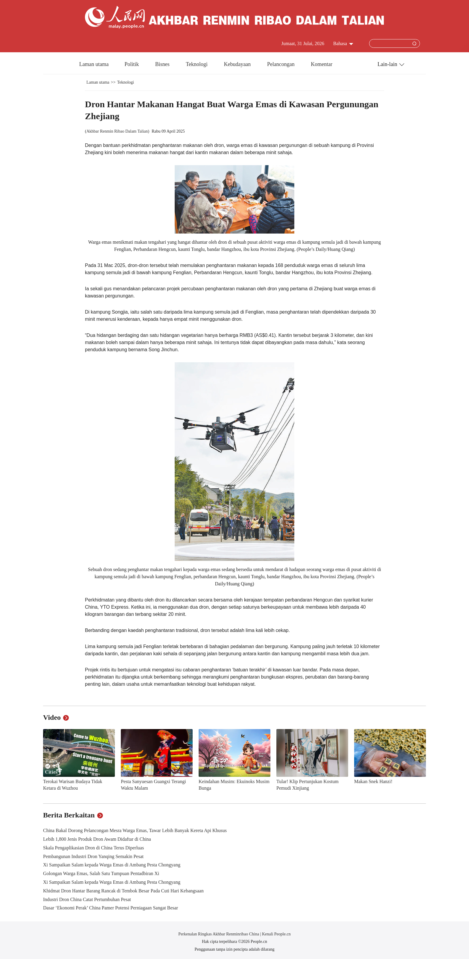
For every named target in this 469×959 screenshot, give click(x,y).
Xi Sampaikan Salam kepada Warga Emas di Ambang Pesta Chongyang (111, 864)
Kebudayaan (238, 64)
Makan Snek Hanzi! (373, 781)
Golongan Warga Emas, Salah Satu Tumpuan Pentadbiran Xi (101, 873)
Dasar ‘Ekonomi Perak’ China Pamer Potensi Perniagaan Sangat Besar (110, 907)
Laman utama (94, 64)
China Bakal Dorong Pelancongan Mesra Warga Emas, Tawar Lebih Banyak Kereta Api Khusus (135, 830)
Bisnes (163, 64)
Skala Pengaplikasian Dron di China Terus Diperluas (93, 847)
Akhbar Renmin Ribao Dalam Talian (117, 131)
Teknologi (197, 64)
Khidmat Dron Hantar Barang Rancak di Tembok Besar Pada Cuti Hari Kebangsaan (123, 890)
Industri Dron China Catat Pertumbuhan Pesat (87, 899)
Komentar (321, 64)
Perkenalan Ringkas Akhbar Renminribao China (219, 934)
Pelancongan (281, 64)
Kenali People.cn (276, 934)
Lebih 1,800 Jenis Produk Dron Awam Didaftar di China (97, 839)
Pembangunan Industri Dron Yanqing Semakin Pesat (93, 856)
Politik (132, 64)
